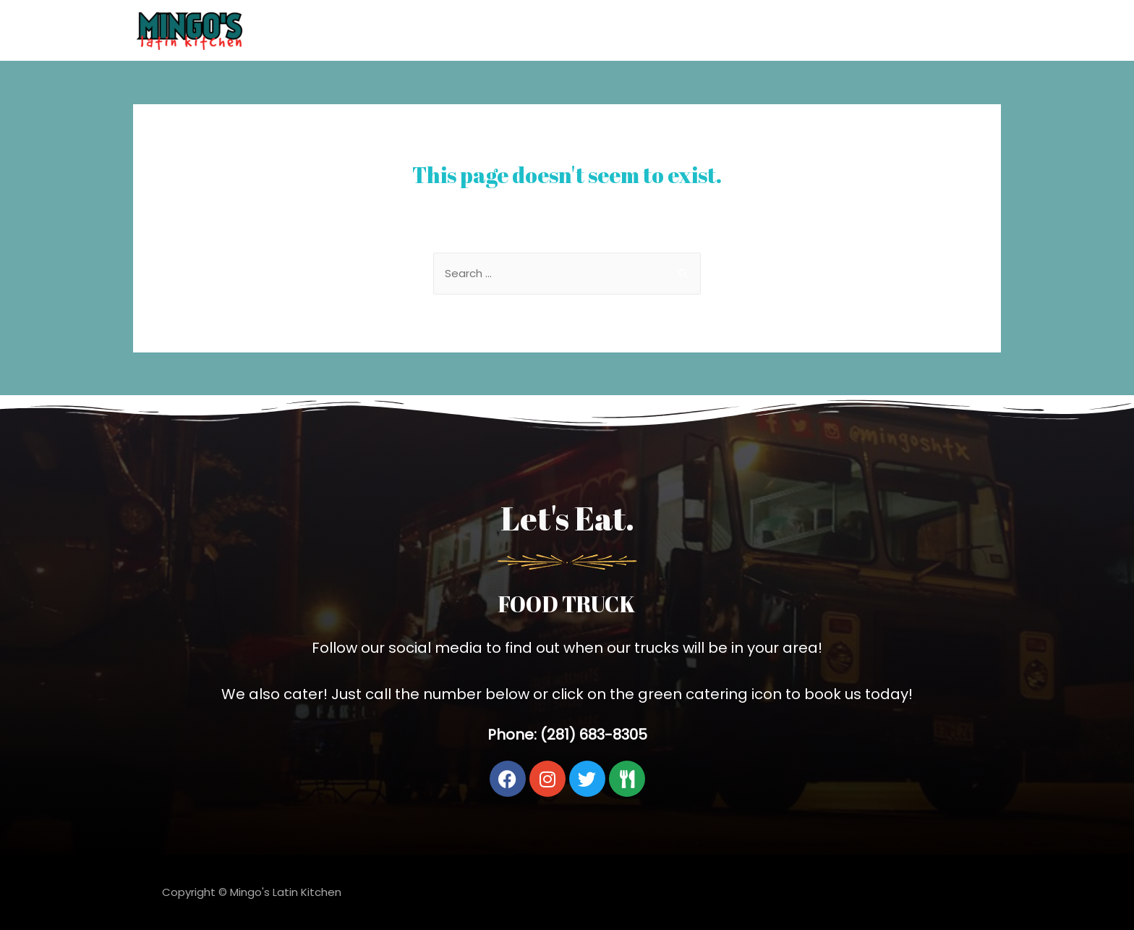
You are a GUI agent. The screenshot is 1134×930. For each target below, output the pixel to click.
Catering (966, 30)
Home (904, 30)
